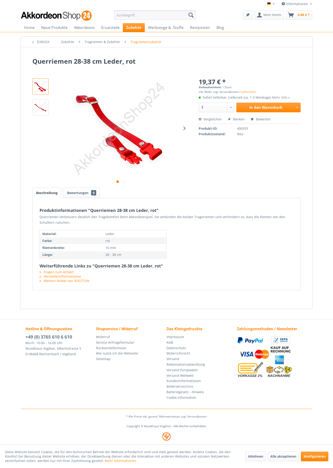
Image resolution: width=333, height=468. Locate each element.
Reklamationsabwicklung (185, 364)
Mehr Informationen (120, 461)
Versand (172, 359)
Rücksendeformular (111, 348)
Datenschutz (176, 348)
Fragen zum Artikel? (57, 272)
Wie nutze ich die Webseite (117, 353)
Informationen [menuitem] (295, 4)
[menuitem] (155, 15)
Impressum (175, 337)
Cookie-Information (181, 397)
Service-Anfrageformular (115, 342)
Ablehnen (255, 456)
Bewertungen (81, 192)
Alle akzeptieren (283, 456)
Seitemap (103, 359)
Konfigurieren (315, 456)
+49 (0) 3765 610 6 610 (48, 337)
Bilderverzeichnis (179, 386)
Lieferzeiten (248, 92)
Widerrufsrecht (178, 353)
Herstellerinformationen (60, 276)
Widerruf (103, 337)
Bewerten (260, 119)
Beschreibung (47, 193)
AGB (169, 342)
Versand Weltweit (180, 375)
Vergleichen (210, 119)
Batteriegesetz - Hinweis (185, 392)
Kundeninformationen (183, 381)
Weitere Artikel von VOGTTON (64, 281)
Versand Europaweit (182, 370)
